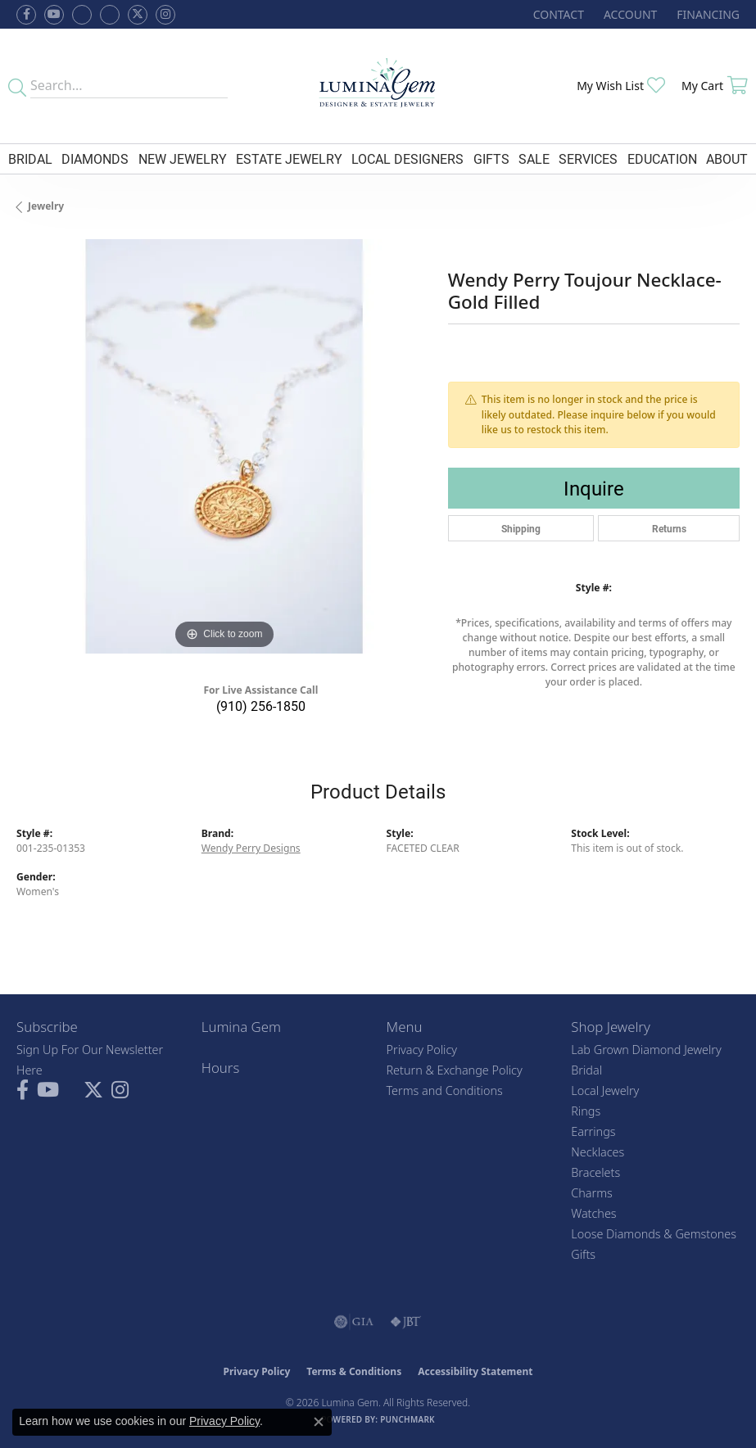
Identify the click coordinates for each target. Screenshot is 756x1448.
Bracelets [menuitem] (595, 1172)
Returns (669, 528)
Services (588, 158)
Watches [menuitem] (593, 1213)
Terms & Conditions (353, 1371)
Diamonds (95, 158)
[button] (628, 14)
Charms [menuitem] (592, 1193)
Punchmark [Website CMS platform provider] (407, 1419)
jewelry (46, 206)
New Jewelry (182, 158)
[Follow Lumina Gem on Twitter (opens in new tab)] (137, 15)
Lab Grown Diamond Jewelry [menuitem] (646, 1049)
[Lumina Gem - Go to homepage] (378, 86)
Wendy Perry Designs (251, 848)
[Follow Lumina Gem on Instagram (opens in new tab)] (165, 15)
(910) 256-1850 (261, 705)
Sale (534, 158)
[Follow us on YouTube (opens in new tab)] (54, 15)
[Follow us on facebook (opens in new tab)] (26, 15)
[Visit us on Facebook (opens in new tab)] (82, 15)
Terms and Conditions (445, 1090)
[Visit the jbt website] (405, 1322)
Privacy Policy (422, 1049)
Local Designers (407, 158)
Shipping (521, 528)
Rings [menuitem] (585, 1111)
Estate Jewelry (289, 158)
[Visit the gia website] (353, 1322)
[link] (557, 14)
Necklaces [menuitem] (597, 1152)
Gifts (491, 158)
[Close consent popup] (319, 1422)
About (727, 158)
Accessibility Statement (475, 1371)
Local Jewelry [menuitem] (605, 1090)
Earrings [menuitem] (593, 1131)
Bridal (30, 158)
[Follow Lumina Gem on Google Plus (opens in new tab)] (110, 15)
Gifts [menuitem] (583, 1254)
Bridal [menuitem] (586, 1070)
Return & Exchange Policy (455, 1070)
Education (662, 158)
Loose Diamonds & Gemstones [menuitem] (653, 1234)
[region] (224, 446)
